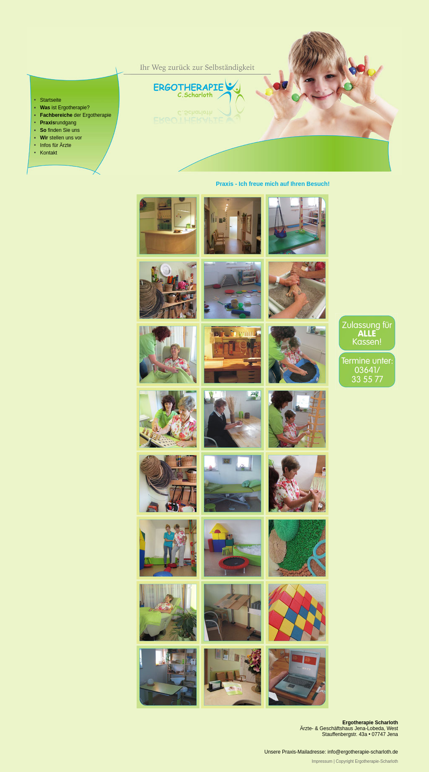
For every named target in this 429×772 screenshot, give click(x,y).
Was (45, 108)
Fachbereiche (56, 115)
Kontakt (48, 153)
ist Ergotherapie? (70, 108)
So (43, 130)
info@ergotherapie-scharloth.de (363, 752)
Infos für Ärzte (56, 145)
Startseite (51, 100)
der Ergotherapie (91, 115)
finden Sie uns (63, 130)
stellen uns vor (61, 138)
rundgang (58, 123)
